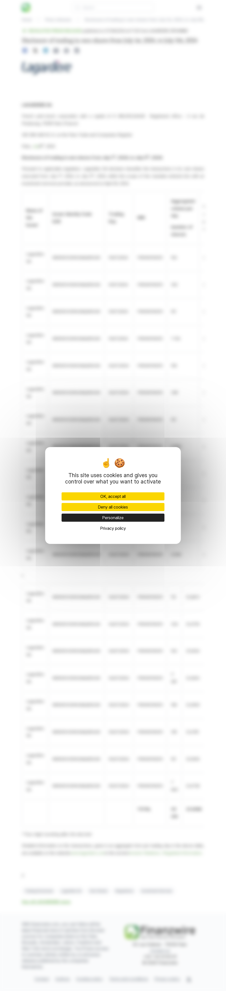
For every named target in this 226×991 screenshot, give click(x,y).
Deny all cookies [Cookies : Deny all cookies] (113, 507)
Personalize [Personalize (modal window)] (113, 517)
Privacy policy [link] (113, 528)
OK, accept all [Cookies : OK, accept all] (113, 496)
